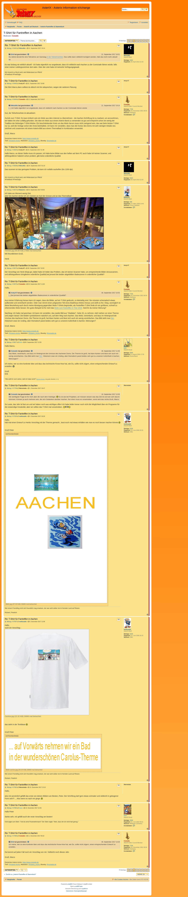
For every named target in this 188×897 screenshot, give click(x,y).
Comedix (15, 36)
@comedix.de (51, 141)
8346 (131, 352)
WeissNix (127, 55)
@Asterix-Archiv (14, 141)
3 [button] (136, 41)
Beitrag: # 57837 (11, 621)
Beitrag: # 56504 (11, 150)
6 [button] (145, 41)
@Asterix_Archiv (34, 141)
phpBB (70, 884)
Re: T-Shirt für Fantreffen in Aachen (23, 45)
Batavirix (127, 197)
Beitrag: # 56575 (11, 268)
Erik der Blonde (41, 379)
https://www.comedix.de (31, 138)
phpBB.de (85, 888)
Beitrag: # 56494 (11, 99)
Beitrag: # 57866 (11, 836)
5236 (131, 428)
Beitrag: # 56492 (11, 83)
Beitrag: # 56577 (11, 342)
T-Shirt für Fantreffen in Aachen (23, 32)
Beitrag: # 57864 (11, 808)
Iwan (125, 815)
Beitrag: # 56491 (11, 48)
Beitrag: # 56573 (11, 190)
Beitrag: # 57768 (11, 388)
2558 (131, 820)
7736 (131, 109)
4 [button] (139, 41)
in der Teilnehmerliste (55, 57)
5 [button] (142, 41)
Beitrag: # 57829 (11, 416)
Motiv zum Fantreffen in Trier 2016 (68, 308)
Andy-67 (14, 293)
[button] (128, 40)
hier (112, 318)
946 (131, 202)
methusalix (127, 424)
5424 (131, 60)
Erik (12, 54)
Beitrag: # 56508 (11, 166)
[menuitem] (19, 22)
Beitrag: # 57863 (11, 787)
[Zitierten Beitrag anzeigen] (28, 54)
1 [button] (131, 41)
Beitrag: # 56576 (11, 284)
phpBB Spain (79, 886)
